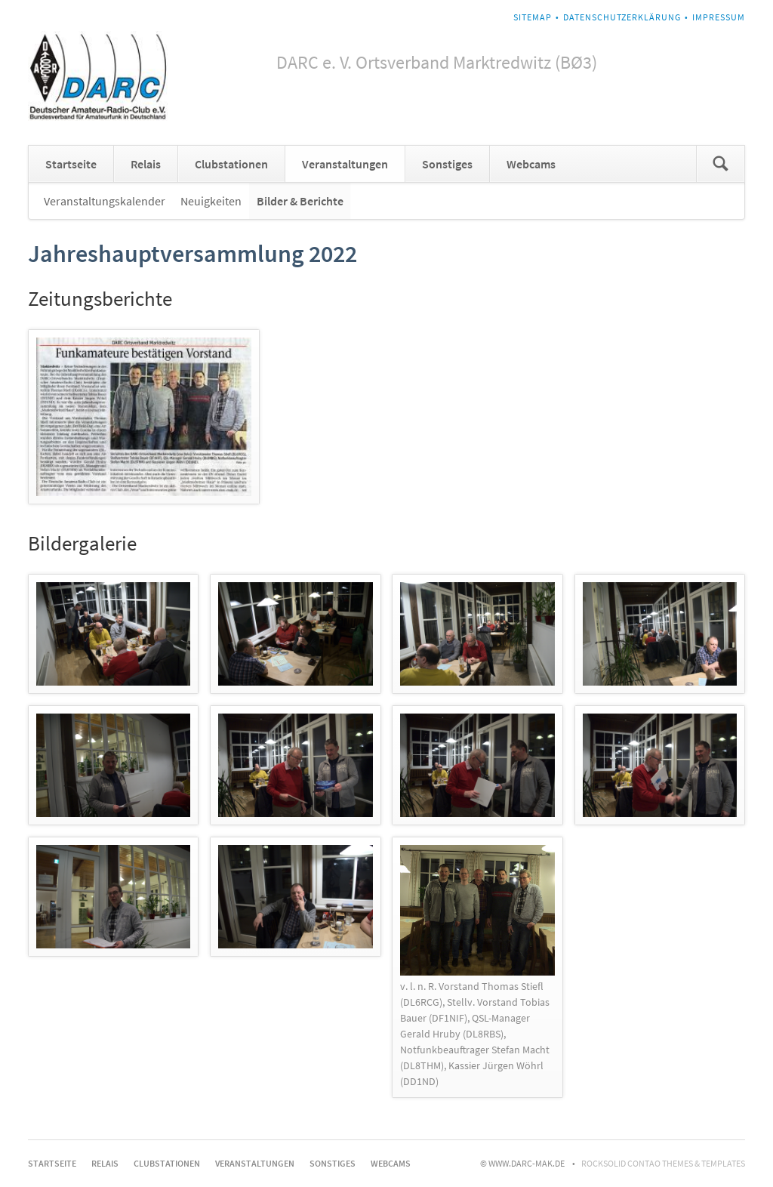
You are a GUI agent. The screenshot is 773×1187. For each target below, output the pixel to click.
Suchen (720, 164)
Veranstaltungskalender (104, 200)
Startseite (71, 163)
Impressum (718, 17)
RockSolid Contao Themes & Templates (663, 1163)
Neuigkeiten (211, 200)
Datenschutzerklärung (622, 17)
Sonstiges (447, 163)
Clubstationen (231, 163)
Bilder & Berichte (300, 200)
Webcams (531, 163)
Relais (146, 163)
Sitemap (532, 17)
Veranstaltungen (345, 163)
